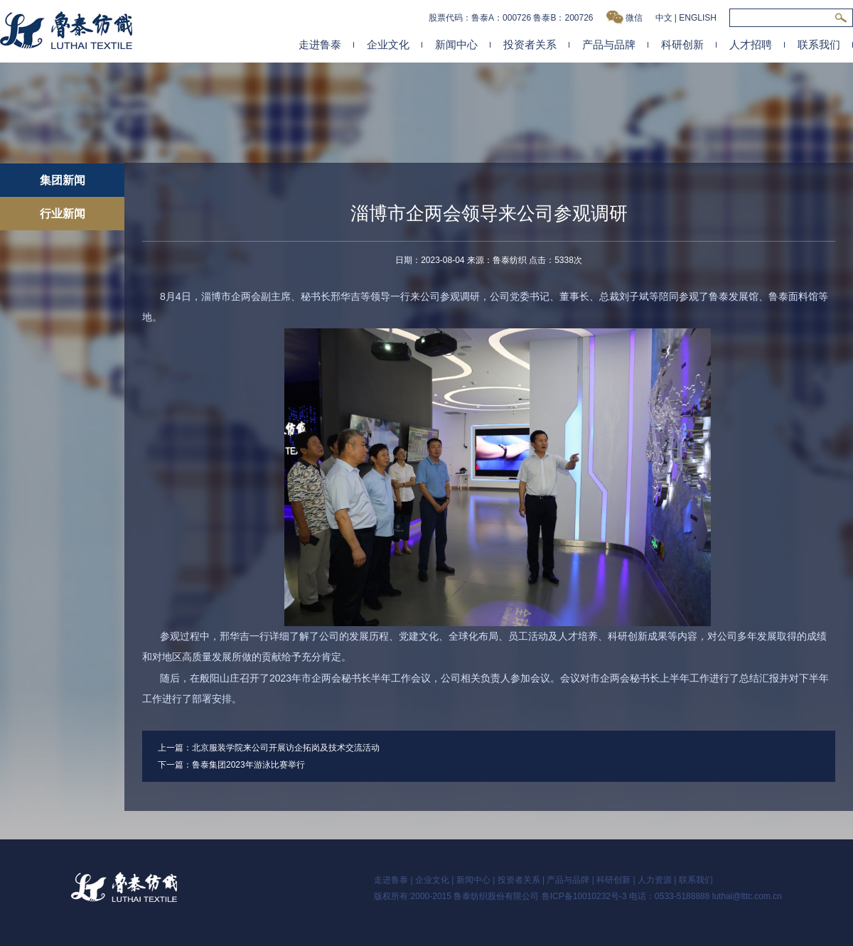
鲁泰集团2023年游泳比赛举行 (248, 765)
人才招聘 (750, 44)
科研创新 (682, 44)
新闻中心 (456, 44)
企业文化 (388, 44)
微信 (624, 17)
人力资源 (655, 880)
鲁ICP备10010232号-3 (584, 896)
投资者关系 (530, 44)
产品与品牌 (608, 44)
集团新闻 (62, 180)
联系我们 (819, 44)
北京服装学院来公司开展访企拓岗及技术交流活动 (286, 748)
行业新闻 (62, 214)
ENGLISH (698, 18)
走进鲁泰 (320, 44)
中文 (663, 18)
